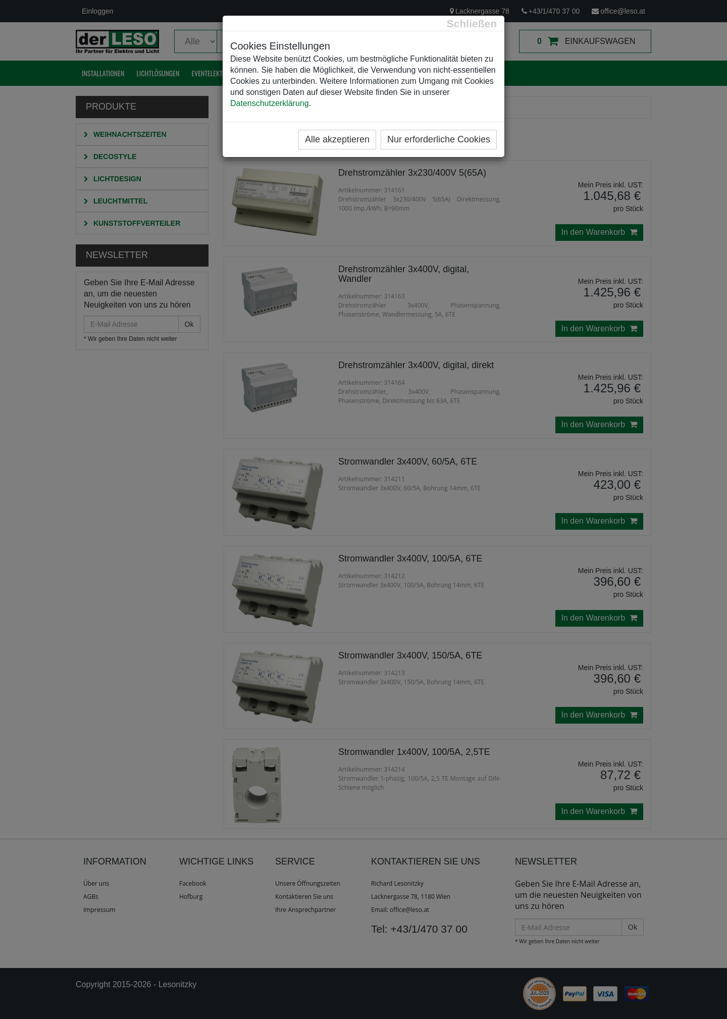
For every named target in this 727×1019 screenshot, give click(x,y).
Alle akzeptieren (337, 139)
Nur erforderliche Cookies (438, 139)
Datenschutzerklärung (269, 103)
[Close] (472, 23)
